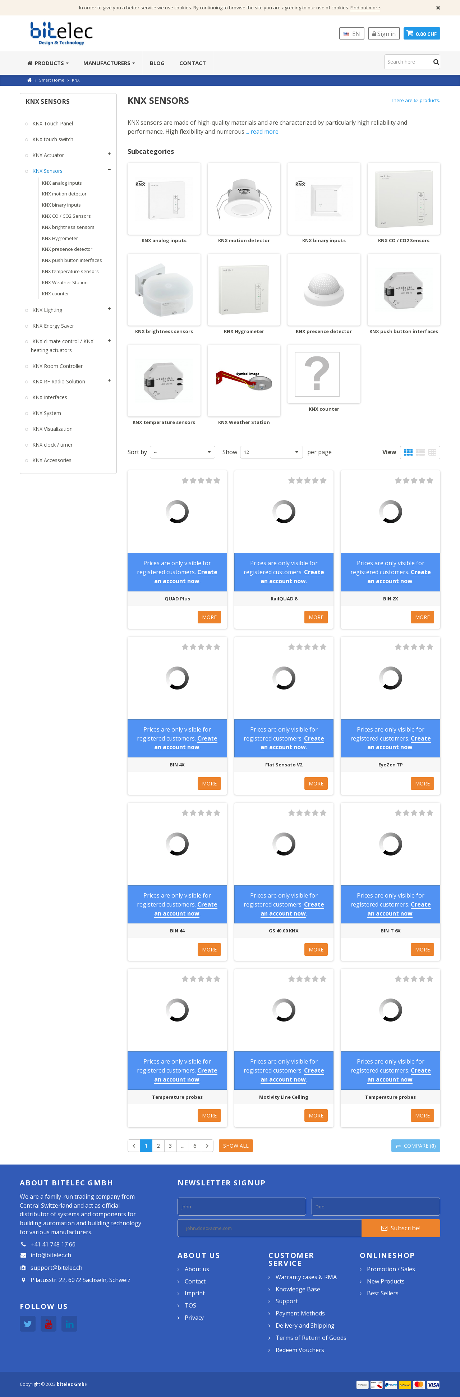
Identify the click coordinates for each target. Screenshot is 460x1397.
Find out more (365, 7)
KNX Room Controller (57, 366)
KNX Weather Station (65, 282)
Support (287, 1301)
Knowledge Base (298, 1289)
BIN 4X (177, 764)
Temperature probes (177, 1097)
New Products (386, 1281)
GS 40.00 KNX (284, 930)
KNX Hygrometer (60, 238)
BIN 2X (390, 598)
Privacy (194, 1318)
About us (197, 1269)
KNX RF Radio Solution (58, 381)
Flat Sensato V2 (283, 764)
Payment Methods (300, 1313)
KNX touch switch (52, 139)
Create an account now (186, 576)
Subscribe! (400, 1228)
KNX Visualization (52, 428)
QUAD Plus (177, 598)
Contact (195, 1281)
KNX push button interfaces (72, 260)
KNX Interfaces (49, 397)
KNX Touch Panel (52, 123)
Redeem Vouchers (300, 1350)
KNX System (46, 413)
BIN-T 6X (391, 930)
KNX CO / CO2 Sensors (66, 216)
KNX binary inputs (61, 205)
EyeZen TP (390, 764)
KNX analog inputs (62, 183)
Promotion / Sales (391, 1269)
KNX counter (55, 293)
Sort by (137, 452)
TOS (190, 1305)
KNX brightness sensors (68, 227)
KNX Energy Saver (52, 325)
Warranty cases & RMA (306, 1277)
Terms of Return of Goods (311, 1338)
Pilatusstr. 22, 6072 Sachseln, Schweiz (80, 1280)
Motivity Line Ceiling (283, 1097)
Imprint (195, 1293)
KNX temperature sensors (70, 271)
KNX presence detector (67, 249)
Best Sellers (383, 1293)
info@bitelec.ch (51, 1255)
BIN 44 (177, 930)
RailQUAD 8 (284, 598)
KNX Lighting (46, 309)
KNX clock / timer (52, 444)
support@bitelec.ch (56, 1268)
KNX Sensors (47, 170)
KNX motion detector (64, 193)
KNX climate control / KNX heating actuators (62, 346)
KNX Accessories (51, 460)
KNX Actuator (47, 155)
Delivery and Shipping (305, 1325)
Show (229, 452)
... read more (262, 131)
